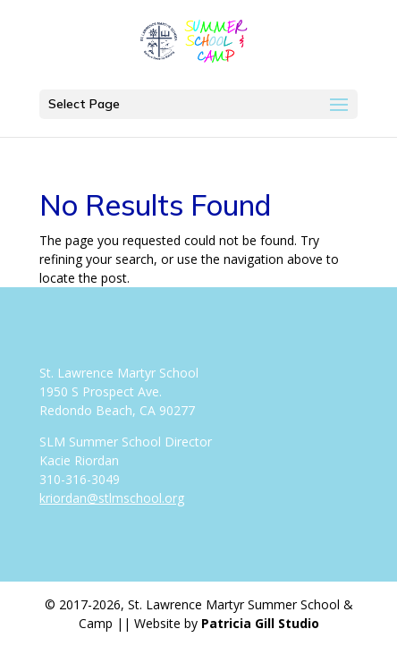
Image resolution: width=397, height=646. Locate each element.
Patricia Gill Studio (260, 623)
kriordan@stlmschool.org (111, 497)
